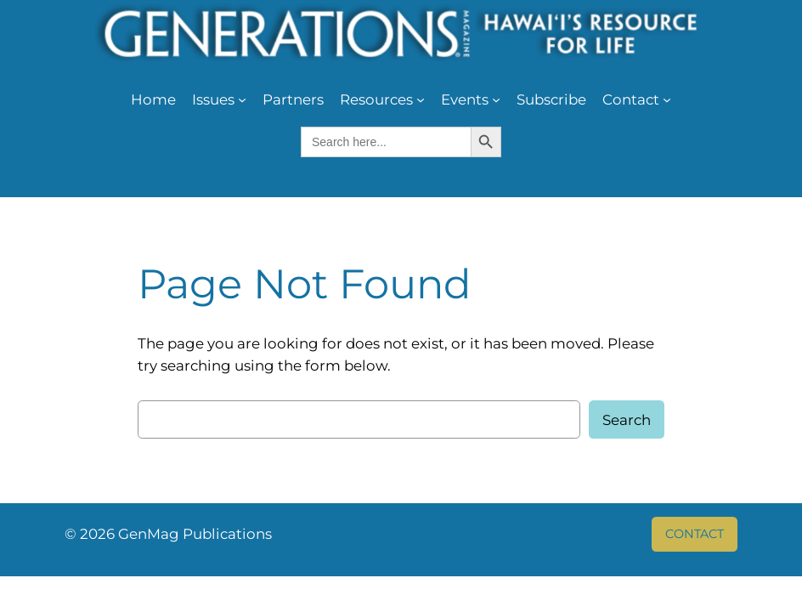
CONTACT (694, 533)
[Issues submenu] (242, 99)
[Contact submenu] (667, 99)
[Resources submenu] (420, 99)
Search (626, 419)
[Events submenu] (496, 99)
